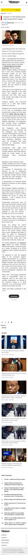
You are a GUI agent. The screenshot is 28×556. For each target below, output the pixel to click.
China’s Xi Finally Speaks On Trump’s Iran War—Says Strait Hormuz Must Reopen (14, 489)
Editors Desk (11, 22)
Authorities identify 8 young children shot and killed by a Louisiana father (14, 513)
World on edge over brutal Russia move (15, 499)
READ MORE (14, 296)
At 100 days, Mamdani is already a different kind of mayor (13, 351)
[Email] (2, 322)
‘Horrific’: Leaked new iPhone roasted (15, 479)
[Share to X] (8, 322)
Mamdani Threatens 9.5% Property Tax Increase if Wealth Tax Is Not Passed (12, 464)
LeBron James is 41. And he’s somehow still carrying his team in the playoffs (15, 523)
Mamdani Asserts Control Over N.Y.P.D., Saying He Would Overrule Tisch (14, 374)
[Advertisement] (14, 310)
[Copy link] (5, 322)
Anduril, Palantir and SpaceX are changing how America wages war (13, 483)
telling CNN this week (16, 114)
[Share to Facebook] (11, 322)
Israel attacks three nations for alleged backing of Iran (15, 508)
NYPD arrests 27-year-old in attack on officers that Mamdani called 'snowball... (14, 419)
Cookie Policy (21, 552)
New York (4, 327)
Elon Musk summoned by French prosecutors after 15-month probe (13, 495)
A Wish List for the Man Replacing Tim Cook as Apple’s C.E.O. (14, 518)
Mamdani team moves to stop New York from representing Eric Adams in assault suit (14, 396)
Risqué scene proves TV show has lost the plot (15, 504)
